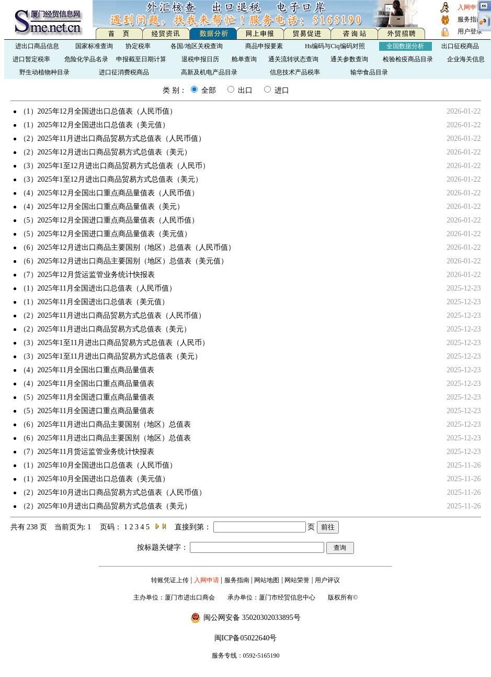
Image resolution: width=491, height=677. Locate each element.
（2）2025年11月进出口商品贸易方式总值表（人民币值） (112, 138)
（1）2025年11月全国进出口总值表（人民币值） (97, 288)
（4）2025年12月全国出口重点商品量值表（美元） (101, 206)
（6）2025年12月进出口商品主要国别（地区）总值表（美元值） (123, 261)
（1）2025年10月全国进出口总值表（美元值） (94, 479)
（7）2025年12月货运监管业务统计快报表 (87, 275)
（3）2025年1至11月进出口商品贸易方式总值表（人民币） (114, 343)
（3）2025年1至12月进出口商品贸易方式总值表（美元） (110, 179)
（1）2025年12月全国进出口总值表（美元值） (94, 125)
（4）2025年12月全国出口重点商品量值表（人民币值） (109, 193)
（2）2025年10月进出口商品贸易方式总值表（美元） (105, 506)
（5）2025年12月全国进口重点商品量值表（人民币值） (109, 220)
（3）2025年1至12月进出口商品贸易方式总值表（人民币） (114, 166)
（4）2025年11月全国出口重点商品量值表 (86, 370)
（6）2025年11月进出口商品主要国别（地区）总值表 (105, 424)
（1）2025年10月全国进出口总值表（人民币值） (98, 465)
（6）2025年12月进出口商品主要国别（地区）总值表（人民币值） (127, 247)
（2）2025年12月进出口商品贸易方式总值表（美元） (105, 152)
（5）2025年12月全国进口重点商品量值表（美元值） (105, 234)
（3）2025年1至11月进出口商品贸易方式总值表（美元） (110, 356)
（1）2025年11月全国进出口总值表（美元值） (94, 302)
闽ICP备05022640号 (245, 638)
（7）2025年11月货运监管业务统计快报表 (86, 452)
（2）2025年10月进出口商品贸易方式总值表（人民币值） (112, 492)
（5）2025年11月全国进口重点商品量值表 (86, 397)
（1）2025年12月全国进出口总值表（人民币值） (98, 111)
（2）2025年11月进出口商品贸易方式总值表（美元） (105, 329)
